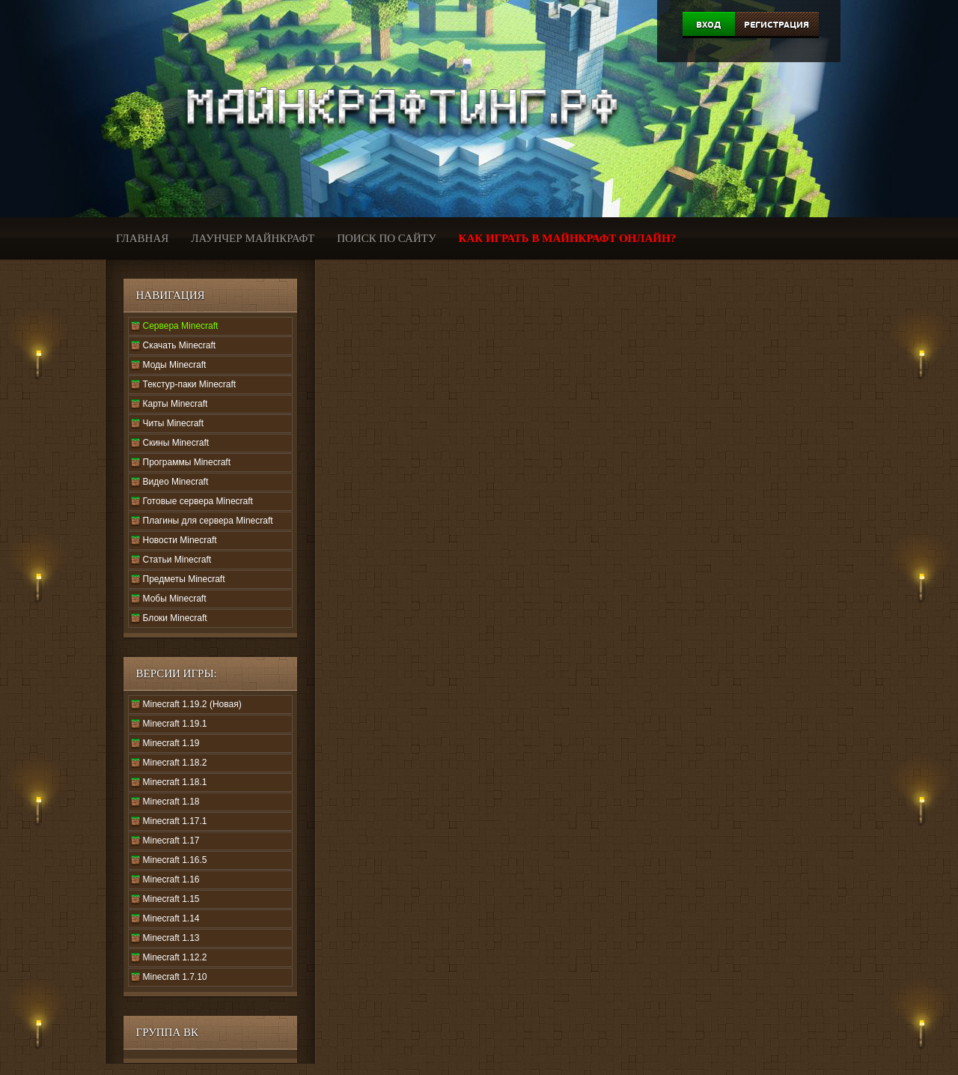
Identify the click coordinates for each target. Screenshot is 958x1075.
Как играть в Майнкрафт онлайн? (568, 238)
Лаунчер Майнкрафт (252, 238)
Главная (142, 238)
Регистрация (776, 25)
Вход (708, 25)
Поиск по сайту (386, 238)
